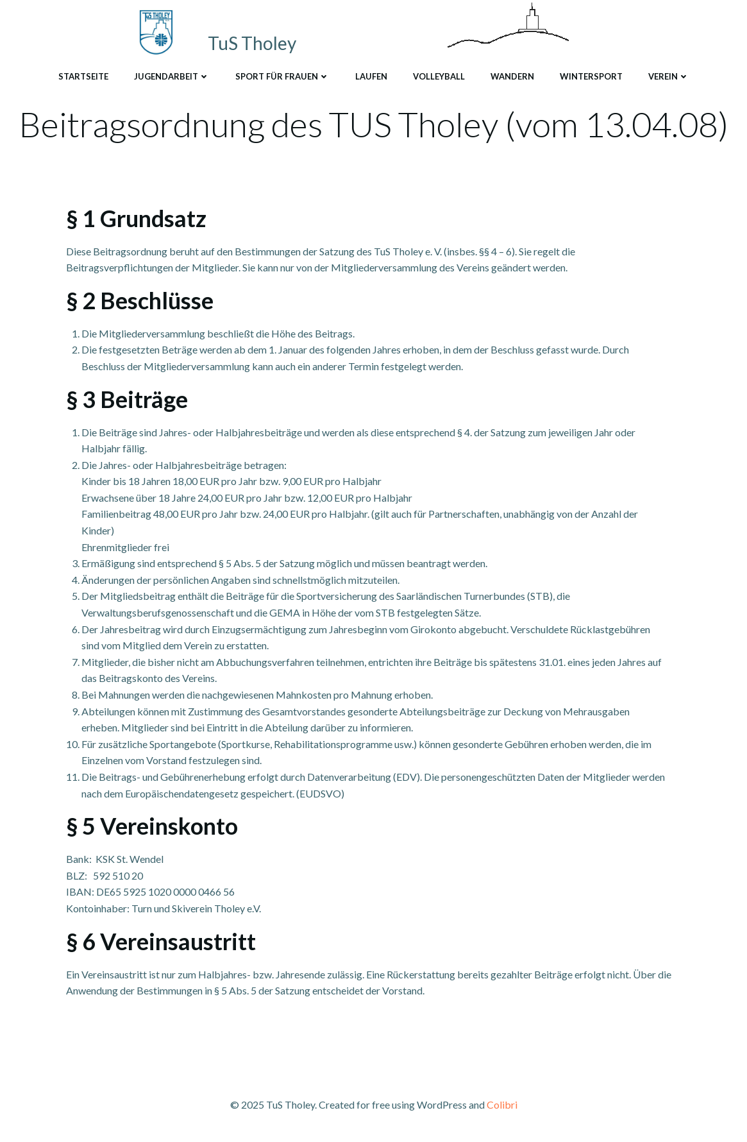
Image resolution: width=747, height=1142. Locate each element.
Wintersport (591, 76)
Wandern (512, 76)
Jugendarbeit (172, 76)
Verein (668, 76)
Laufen (371, 76)
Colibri (502, 1104)
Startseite (83, 76)
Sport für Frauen (282, 76)
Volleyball (439, 76)
